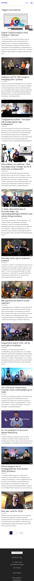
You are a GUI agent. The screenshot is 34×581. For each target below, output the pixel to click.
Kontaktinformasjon (17, 564)
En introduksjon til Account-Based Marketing (15, 431)
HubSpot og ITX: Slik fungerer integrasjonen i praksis (15, 78)
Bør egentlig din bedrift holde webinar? (15, 301)
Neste (21, 533)
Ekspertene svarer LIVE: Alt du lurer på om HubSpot (15, 344)
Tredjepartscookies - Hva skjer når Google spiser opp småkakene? (16, 121)
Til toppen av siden (17, 552)
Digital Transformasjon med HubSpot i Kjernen (14, 33)
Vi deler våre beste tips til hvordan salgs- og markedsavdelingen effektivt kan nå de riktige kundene (16, 212)
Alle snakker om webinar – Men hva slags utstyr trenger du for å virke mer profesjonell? (16, 166)
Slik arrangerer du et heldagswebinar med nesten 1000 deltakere (14, 468)
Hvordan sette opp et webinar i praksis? (15, 259)
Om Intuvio (17, 568)
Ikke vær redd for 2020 (12, 511)
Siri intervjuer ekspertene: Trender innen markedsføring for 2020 (16, 389)
